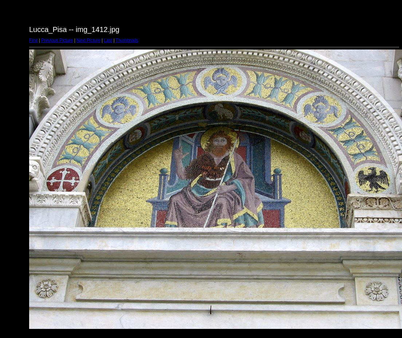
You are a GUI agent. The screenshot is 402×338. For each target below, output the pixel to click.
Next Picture (88, 40)
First (33, 40)
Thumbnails (127, 40)
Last (108, 40)
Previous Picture (57, 40)
